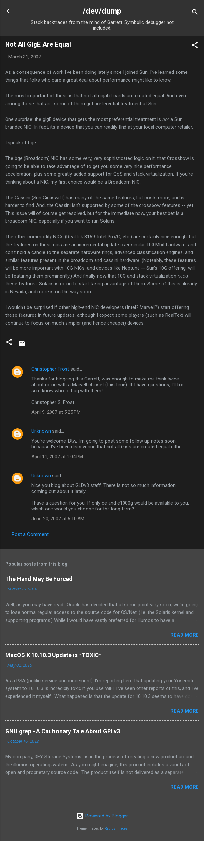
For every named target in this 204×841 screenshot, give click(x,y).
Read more (184, 635)
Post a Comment (30, 534)
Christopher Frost (50, 369)
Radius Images (116, 828)
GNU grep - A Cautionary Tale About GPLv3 (62, 731)
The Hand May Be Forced (39, 578)
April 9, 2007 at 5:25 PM (55, 412)
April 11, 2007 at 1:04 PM (57, 457)
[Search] (195, 13)
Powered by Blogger (102, 816)
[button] (195, 46)
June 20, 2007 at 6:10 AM (57, 519)
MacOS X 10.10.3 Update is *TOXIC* (53, 655)
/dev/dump (102, 11)
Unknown (41, 431)
